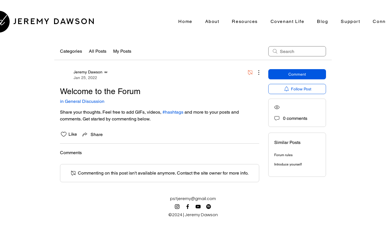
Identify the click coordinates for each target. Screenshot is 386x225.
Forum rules (283, 155)
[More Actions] (255, 72)
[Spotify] (208, 206)
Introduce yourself (288, 164)
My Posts (122, 51)
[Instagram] (177, 206)
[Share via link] (92, 134)
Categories (71, 51)
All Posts (97, 51)
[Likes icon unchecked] (63, 134)
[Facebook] (188, 206)
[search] (297, 51)
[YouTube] (198, 206)
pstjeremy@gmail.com (193, 198)
